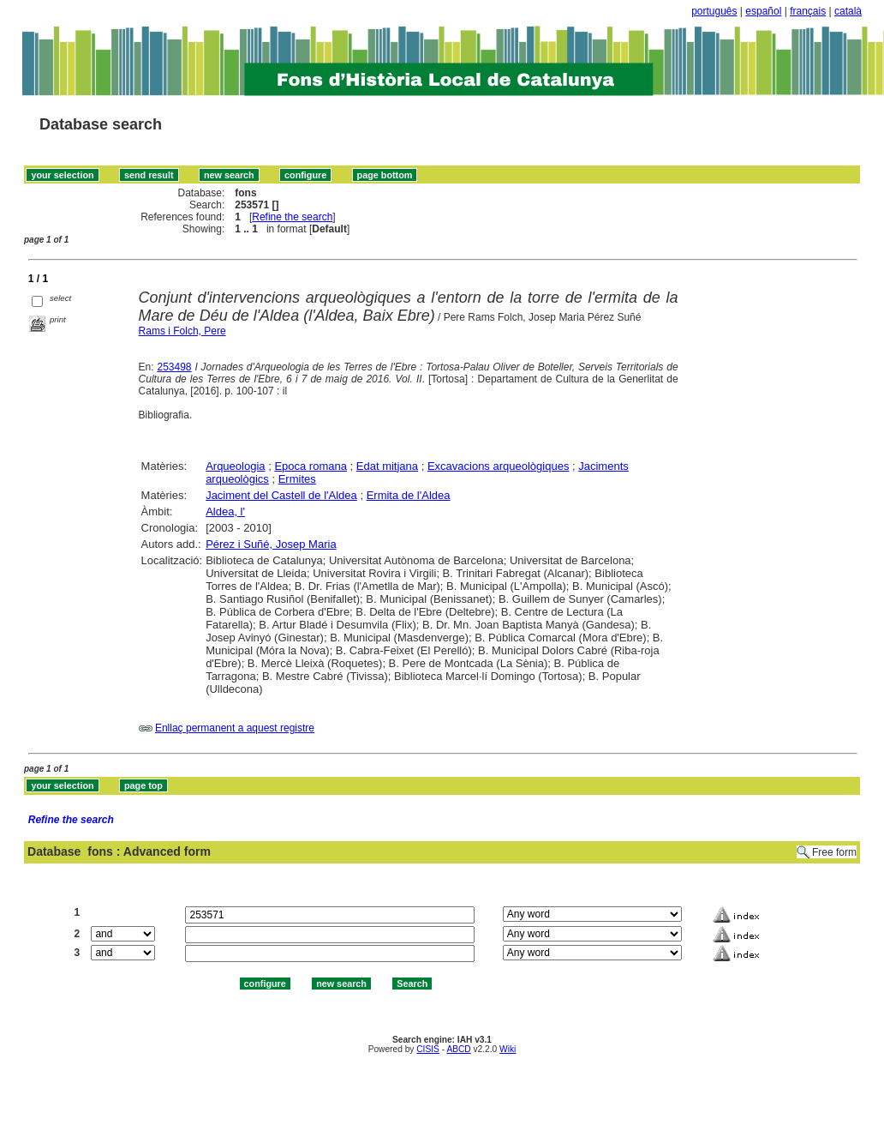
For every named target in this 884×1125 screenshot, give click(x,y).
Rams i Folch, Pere (182, 331)
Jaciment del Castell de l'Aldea (281, 495)
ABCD (458, 1049)
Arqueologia (235, 466)
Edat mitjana (387, 466)
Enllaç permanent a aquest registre (234, 728)
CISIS (427, 1049)
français (808, 11)
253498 (174, 367)
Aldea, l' (225, 511)
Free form (834, 852)
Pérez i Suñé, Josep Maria (271, 544)
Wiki (507, 1049)
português (714, 11)
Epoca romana (310, 466)
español (763, 11)
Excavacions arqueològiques (498, 466)
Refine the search (292, 217)
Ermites (297, 478)
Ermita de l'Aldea (409, 495)
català (848, 11)
